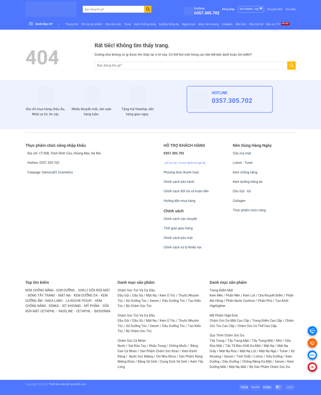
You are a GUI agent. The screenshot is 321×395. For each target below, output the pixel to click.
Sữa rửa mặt (113, 24)
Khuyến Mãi (274, 9)
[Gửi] (147, 9)
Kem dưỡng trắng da (247, 182)
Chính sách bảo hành (179, 182)
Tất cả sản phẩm (91, 24)
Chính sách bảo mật (178, 238)
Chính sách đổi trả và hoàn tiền (186, 191)
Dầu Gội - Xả (242, 191)
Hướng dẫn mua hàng (179, 201)
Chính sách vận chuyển (180, 219)
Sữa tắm (240, 24)
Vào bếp (290, 9)
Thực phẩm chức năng (249, 210)
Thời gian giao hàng (178, 228)
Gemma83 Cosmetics (57, 172)
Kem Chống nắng (145, 24)
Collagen (227, 24)
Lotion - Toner (243, 163)
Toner (127, 24)
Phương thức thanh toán (181, 172)
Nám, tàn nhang (208, 24)
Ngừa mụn (188, 24)
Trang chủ (72, 24)
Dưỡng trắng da (169, 24)
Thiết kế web (57, 384)
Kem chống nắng (245, 172)
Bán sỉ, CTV (273, 24)
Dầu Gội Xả (256, 24)
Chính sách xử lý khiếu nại (182, 247)
